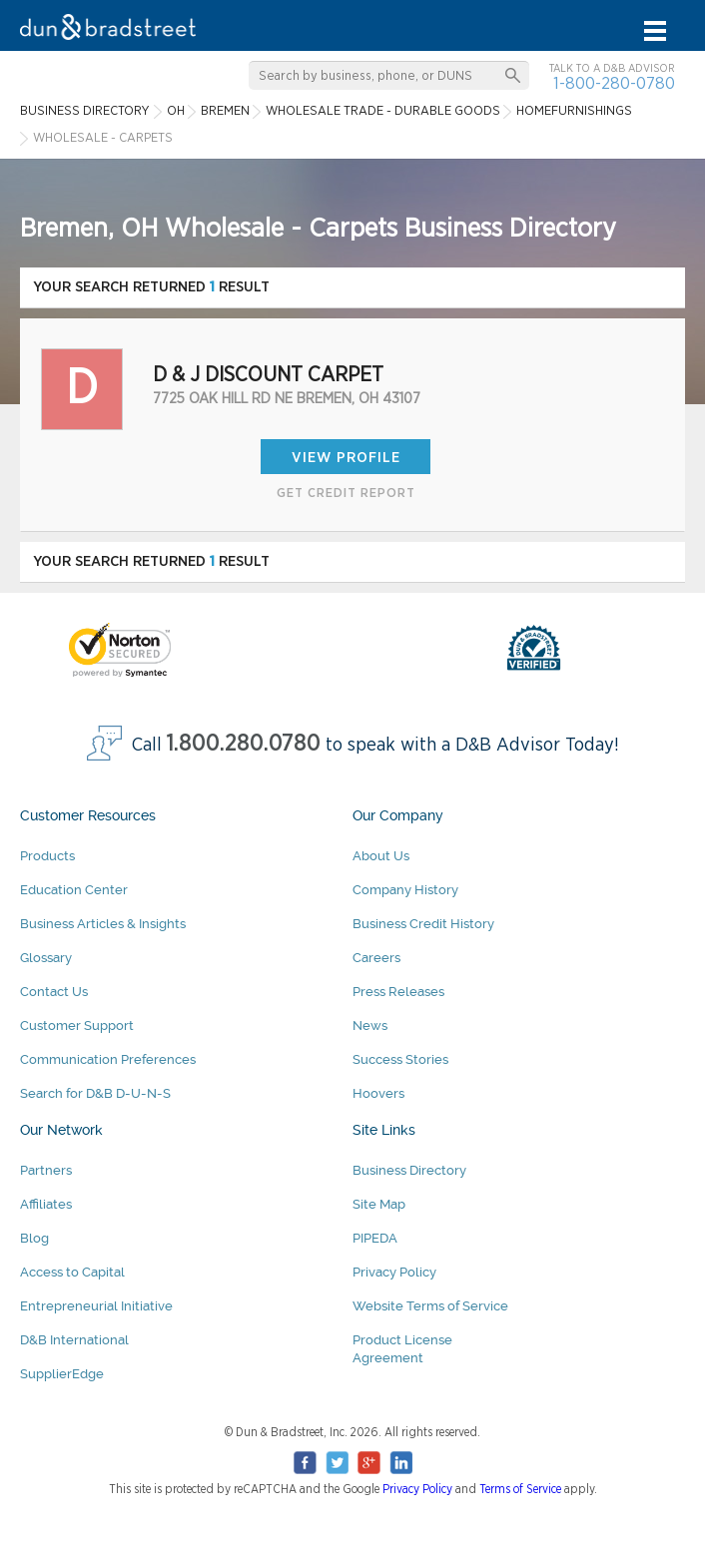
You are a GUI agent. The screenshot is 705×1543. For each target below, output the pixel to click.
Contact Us (54, 991)
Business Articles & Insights (103, 923)
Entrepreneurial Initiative (96, 1305)
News (369, 1025)
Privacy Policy (394, 1272)
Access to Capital (72, 1272)
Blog (34, 1238)
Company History (405, 889)
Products (47, 855)
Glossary (46, 957)
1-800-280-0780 (614, 83)
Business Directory (409, 1170)
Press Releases (398, 991)
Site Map (378, 1204)
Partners (46, 1170)
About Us (380, 855)
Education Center (74, 889)
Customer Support (77, 1025)
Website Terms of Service (430, 1305)
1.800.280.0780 (244, 744)
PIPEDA (374, 1238)
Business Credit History (423, 923)
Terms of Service (520, 1489)
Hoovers (378, 1093)
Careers (376, 957)
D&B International (74, 1339)
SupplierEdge (62, 1373)
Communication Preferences (108, 1059)
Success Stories (400, 1059)
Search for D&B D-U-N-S (95, 1093)
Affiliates (46, 1204)
